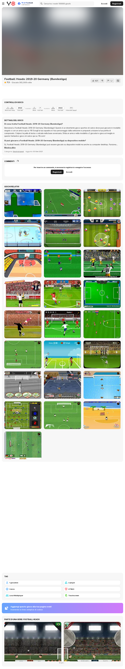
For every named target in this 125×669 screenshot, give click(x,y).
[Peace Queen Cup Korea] (62, 294)
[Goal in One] (22, 203)
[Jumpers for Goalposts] (22, 324)
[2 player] (92, 582)
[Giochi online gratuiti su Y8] (11, 3)
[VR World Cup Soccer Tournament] (102, 294)
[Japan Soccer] (22, 445)
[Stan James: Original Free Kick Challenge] (22, 385)
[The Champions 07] (22, 354)
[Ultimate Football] (102, 264)
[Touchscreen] (92, 595)
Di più (62, 663)
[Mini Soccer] (62, 264)
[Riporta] (110, 80)
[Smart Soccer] (102, 233)
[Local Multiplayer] (33, 595)
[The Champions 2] (62, 415)
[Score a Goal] (62, 324)
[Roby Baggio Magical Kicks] (62, 203)
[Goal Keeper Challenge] (62, 233)
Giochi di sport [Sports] (18, 151)
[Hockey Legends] (22, 233)
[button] (10, 147)
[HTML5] (92, 589)
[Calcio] (33, 589)
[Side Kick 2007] (102, 324)
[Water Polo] (102, 385)
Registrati (116, 4)
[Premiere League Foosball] (22, 415)
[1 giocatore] (33, 582)
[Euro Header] (62, 354)
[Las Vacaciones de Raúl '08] (102, 415)
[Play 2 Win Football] (102, 354)
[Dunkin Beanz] (22, 264)
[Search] (41, 3)
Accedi (104, 4)
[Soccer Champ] (102, 203)
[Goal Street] (62, 385)
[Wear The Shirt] (22, 294)
